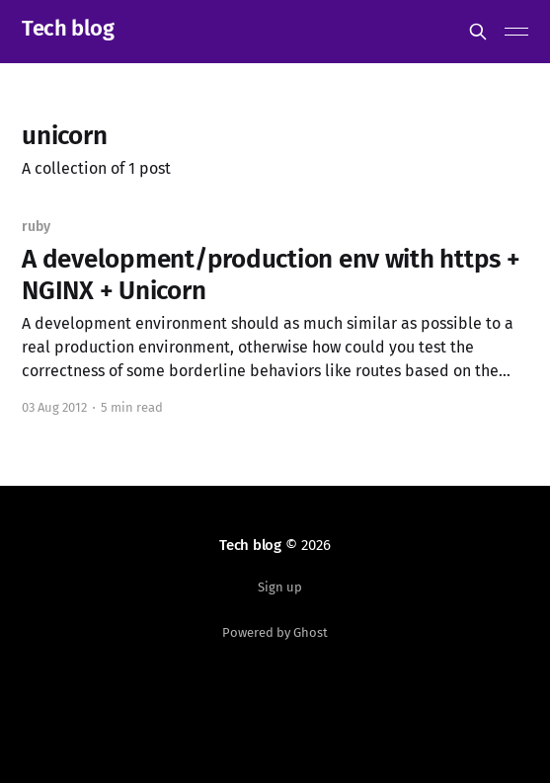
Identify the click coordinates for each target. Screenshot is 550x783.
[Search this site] (478, 31)
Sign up (280, 587)
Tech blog (68, 29)
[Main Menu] (516, 31)
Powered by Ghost (275, 632)
